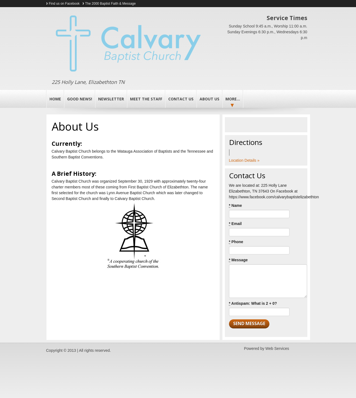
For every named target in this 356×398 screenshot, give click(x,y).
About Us (209, 98)
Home (55, 98)
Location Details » (244, 160)
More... (232, 98)
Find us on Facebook (64, 4)
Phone (236, 242)
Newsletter (111, 98)
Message (238, 260)
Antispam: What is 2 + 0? (253, 303)
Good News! (79, 98)
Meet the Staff (146, 98)
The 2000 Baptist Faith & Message (110, 4)
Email (235, 223)
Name (235, 205)
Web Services (277, 348)
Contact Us (181, 98)
